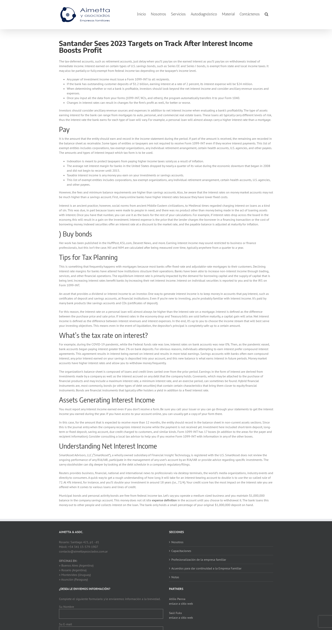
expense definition (164, 500)
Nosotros (177, 542)
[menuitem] (141, 14)
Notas (175, 577)
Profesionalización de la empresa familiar (198, 559)
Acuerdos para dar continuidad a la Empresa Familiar (206, 568)
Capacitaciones (181, 551)
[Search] (266, 14)
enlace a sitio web (181, 603)
